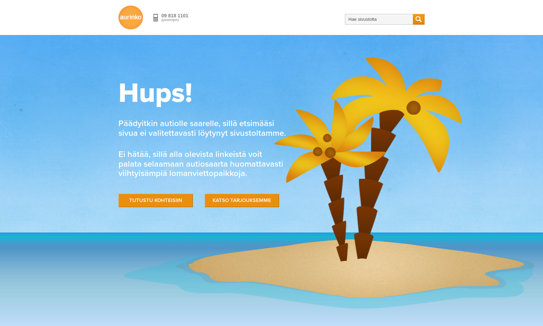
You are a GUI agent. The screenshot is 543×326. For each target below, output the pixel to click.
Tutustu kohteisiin (155, 200)
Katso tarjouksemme (242, 200)
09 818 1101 (174, 15)
